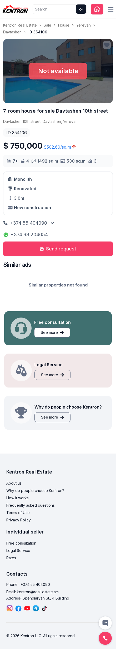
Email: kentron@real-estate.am (32, 592)
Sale (47, 25)
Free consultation (21, 543)
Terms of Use (18, 512)
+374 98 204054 (25, 234)
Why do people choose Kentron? (35, 490)
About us (14, 483)
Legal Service (18, 550)
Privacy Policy (18, 520)
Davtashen (12, 32)
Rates (11, 558)
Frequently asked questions (30, 505)
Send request (58, 248)
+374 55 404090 (25, 223)
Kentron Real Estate (20, 25)
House (63, 25)
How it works (17, 498)
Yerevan (83, 25)
